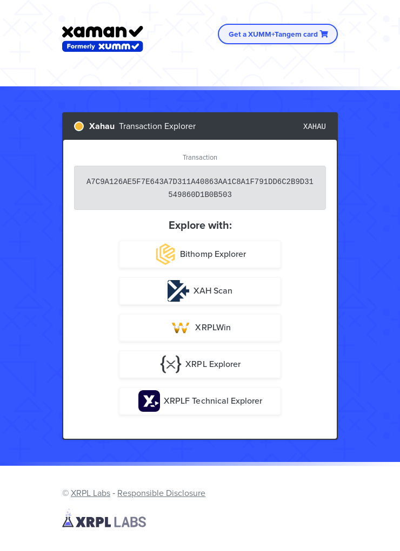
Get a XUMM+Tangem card (277, 34)
